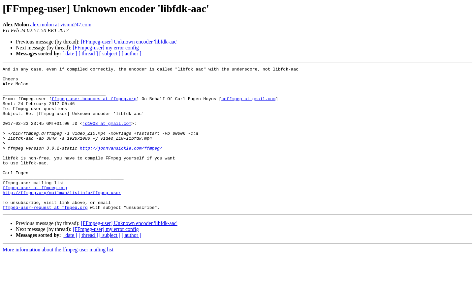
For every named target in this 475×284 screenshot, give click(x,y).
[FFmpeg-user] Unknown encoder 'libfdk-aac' (129, 41)
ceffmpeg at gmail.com (248, 105)
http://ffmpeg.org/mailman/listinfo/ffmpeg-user (62, 218)
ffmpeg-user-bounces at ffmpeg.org (93, 105)
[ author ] (132, 53)
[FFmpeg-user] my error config (106, 47)
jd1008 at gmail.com (106, 135)
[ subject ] (109, 53)
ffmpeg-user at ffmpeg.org (35, 212)
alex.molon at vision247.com (61, 24)
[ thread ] (88, 53)
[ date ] (69, 53)
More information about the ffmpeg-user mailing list (58, 278)
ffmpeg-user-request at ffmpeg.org (45, 236)
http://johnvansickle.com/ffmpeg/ (121, 165)
